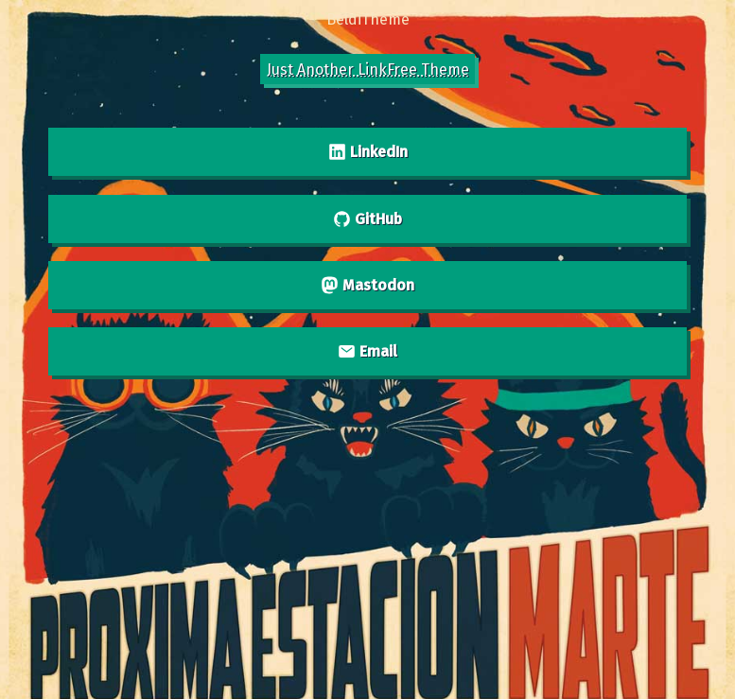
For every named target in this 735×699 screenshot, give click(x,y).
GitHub (367, 219)
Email (367, 351)
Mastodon (367, 285)
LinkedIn (368, 152)
